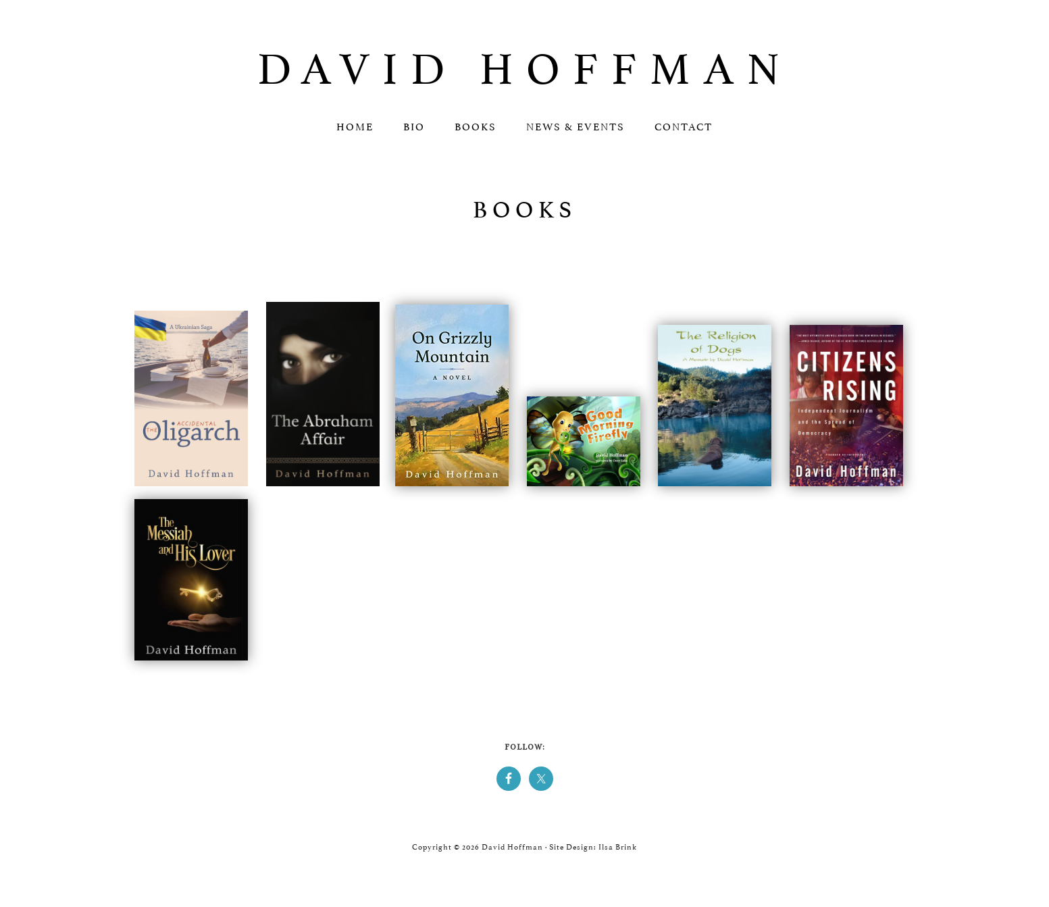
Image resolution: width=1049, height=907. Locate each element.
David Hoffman (524, 63)
